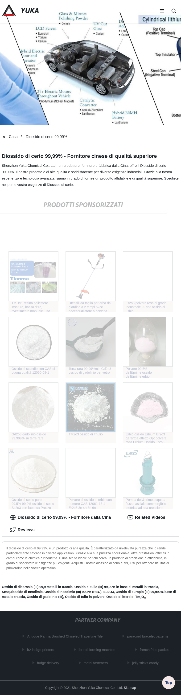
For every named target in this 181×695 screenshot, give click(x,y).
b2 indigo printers (41, 649)
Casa (13, 137)
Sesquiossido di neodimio (22, 592)
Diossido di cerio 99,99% (46, 137)
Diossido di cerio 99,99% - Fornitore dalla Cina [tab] (60, 517)
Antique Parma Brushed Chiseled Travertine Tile (65, 636)
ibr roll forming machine (97, 649)
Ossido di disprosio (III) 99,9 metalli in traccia (37, 587)
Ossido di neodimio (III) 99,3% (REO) (73, 592)
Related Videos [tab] (146, 517)
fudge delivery (49, 663)
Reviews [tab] (22, 530)
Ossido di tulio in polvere (84, 597)
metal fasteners (96, 663)
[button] (161, 11)
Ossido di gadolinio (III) (45, 597)
